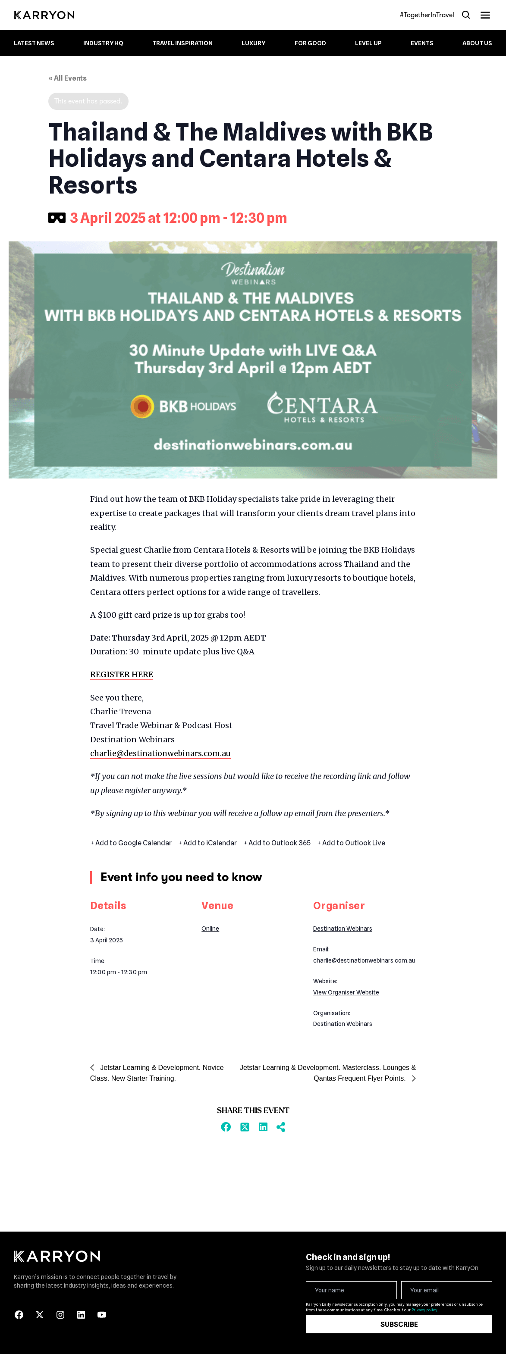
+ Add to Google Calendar (131, 843)
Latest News (34, 43)
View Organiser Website (346, 992)
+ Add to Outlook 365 (277, 843)
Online (210, 928)
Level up (368, 43)
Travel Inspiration (182, 43)
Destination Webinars (342, 928)
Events (422, 43)
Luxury (253, 43)
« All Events (67, 78)
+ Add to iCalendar (207, 843)
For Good (310, 43)
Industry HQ (103, 43)
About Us (477, 43)
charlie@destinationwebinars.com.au (162, 753)
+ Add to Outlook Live (351, 843)
